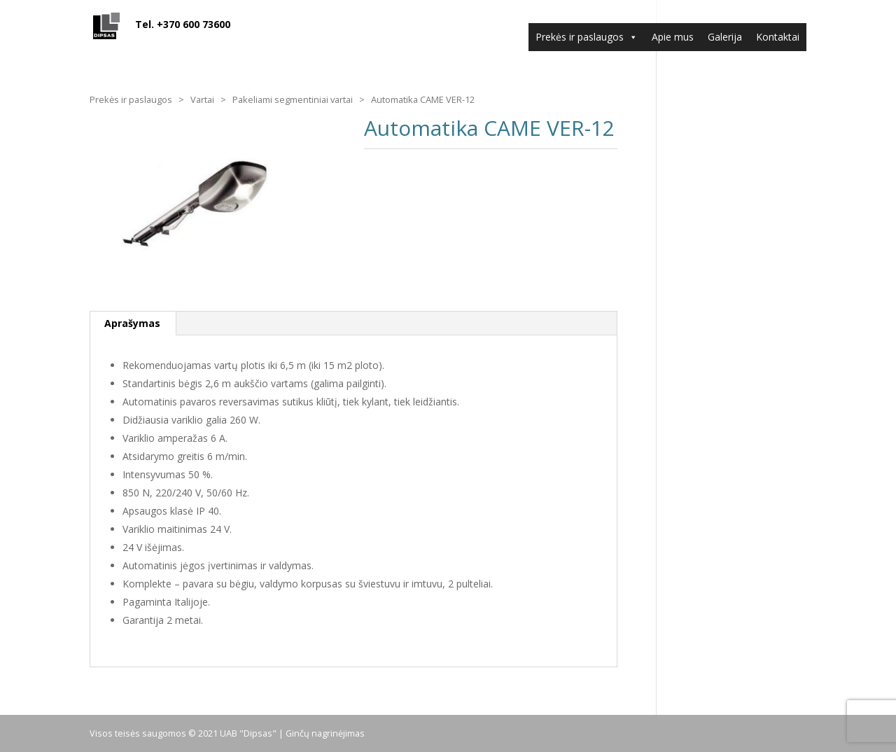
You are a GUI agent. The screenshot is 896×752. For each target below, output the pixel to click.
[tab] (132, 323)
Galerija (725, 36)
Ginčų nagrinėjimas (325, 733)
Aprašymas (132, 323)
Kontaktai (777, 36)
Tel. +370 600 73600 (195, 24)
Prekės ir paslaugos (587, 36)
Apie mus (673, 36)
